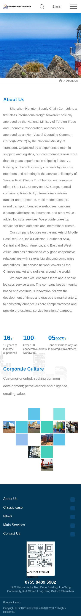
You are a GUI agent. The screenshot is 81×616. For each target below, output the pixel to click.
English (57, 6)
